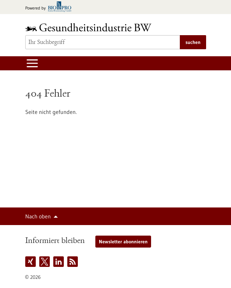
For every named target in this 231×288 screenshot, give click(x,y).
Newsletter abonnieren (123, 241)
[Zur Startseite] (90, 27)
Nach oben (38, 216)
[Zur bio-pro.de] (50, 7)
